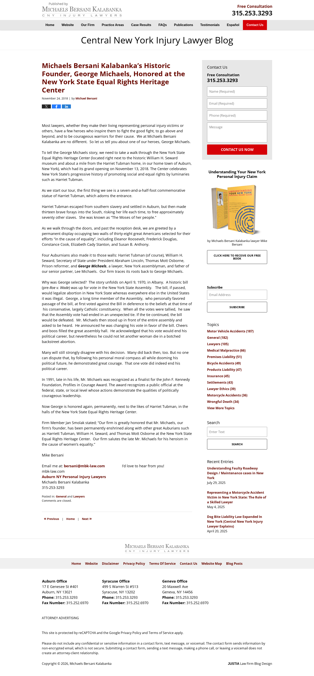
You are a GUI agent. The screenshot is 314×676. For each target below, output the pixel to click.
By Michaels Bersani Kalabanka (252, 10)
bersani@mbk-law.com (85, 465)
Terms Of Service (162, 563)
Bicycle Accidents (224, 363)
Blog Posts (234, 563)
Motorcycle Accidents (227, 395)
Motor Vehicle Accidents (230, 331)
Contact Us (255, 25)
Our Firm (88, 25)
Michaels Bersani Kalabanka (91, 663)
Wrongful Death (223, 401)
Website (67, 25)
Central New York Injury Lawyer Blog (82, 10)
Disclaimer (110, 563)
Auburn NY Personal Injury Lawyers (74, 476)
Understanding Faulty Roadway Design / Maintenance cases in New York (235, 473)
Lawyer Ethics (221, 389)
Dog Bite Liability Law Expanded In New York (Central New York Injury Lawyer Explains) (235, 522)
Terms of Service (161, 633)
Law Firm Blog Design (250, 663)
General (61, 496)
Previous (51, 518)
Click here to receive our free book (237, 257)
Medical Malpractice (226, 350)
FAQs (162, 25)
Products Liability (224, 369)
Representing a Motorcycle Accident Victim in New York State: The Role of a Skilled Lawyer (236, 497)
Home (49, 25)
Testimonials (210, 25)
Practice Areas (113, 25)
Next (87, 518)
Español (233, 25)
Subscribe (214, 287)
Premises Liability (224, 357)
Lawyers (79, 496)
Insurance (218, 376)
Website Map (211, 563)
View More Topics (220, 408)
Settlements (220, 382)
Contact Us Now (237, 149)
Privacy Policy (134, 563)
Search (237, 444)
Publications (183, 25)
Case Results (141, 25)
